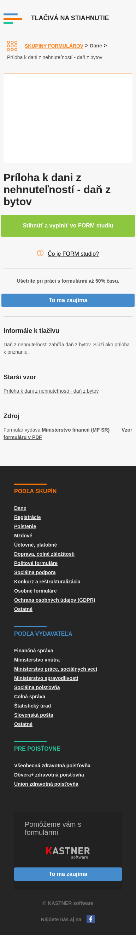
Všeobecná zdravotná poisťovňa (52, 765)
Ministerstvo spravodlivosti (46, 678)
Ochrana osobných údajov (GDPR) (54, 600)
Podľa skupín (35, 491)
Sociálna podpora (34, 572)
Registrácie (27, 517)
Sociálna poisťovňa (37, 687)
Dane (96, 45)
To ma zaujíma (68, 300)
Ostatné (23, 609)
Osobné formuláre (35, 591)
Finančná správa (33, 650)
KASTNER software (71, 903)
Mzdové (23, 535)
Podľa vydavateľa (43, 634)
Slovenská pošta (33, 715)
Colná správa (29, 696)
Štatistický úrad (32, 706)
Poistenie (25, 526)
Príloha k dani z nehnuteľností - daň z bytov (51, 391)
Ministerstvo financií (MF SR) (76, 430)
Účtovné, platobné (35, 545)
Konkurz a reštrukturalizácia (47, 581)
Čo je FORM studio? (73, 254)
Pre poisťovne (37, 749)
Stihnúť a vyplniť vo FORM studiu (68, 226)
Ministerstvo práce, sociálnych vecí (55, 669)
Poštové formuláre (36, 563)
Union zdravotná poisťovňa (46, 784)
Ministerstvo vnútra (37, 660)
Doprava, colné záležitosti (44, 554)
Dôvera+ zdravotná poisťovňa (49, 775)
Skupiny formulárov (54, 46)
